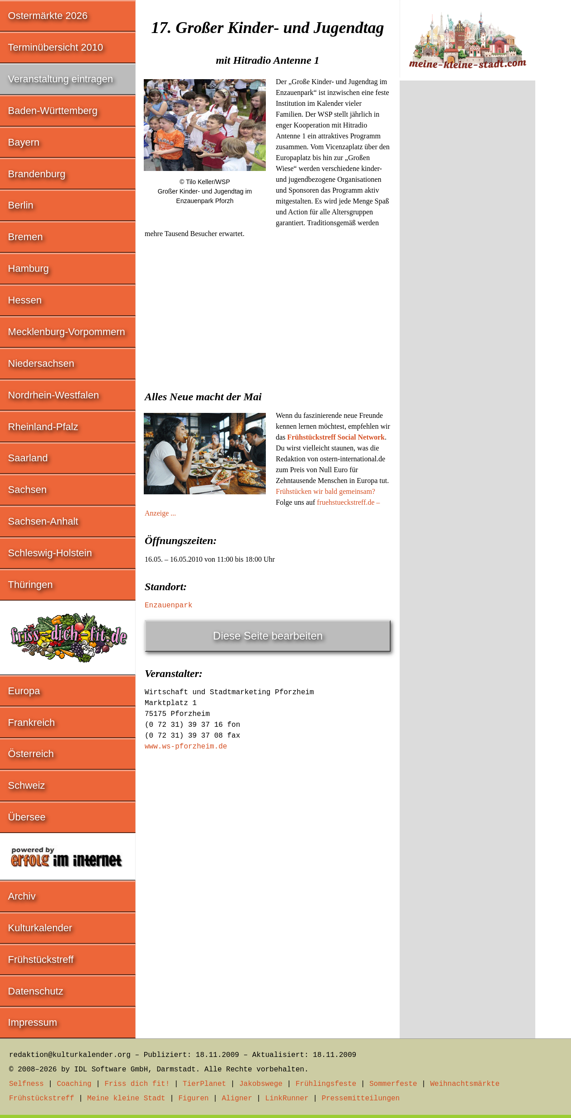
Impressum (32, 1022)
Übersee (27, 817)
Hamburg (28, 268)
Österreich (31, 753)
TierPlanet (204, 1084)
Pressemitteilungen (360, 1098)
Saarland (28, 458)
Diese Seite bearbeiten (268, 636)
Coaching (74, 1084)
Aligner (237, 1098)
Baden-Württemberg (53, 110)
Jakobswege (261, 1084)
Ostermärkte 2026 (48, 15)
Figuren (193, 1098)
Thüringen (30, 584)
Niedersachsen (41, 363)
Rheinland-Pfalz (43, 426)
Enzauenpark (169, 606)
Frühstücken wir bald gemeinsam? (325, 491)
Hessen (25, 300)
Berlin (20, 205)
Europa (24, 690)
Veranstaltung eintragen (60, 79)
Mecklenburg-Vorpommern (66, 331)
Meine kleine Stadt (126, 1098)
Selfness (26, 1084)
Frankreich (31, 722)
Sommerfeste (393, 1084)
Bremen (25, 236)
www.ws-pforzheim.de (186, 747)
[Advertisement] (268, 311)
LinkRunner (287, 1098)
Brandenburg (37, 174)
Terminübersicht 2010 (55, 47)
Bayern (24, 142)
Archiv (22, 896)
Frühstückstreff (41, 959)
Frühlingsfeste (326, 1084)
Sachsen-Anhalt (43, 521)
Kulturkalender (40, 927)
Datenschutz (35, 991)
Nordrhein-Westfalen (53, 395)
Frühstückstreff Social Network (336, 437)
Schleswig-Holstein (50, 553)
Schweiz (26, 785)
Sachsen (27, 489)
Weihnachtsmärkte (465, 1084)
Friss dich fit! (137, 1084)
